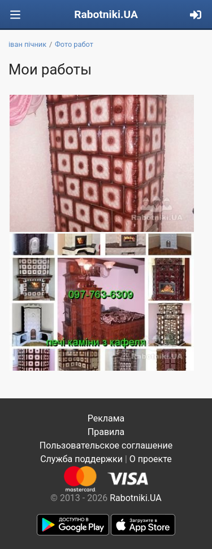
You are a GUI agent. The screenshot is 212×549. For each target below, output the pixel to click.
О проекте (150, 459)
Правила (106, 432)
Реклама (106, 418)
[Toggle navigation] (15, 15)
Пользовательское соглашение (106, 445)
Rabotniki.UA (106, 14)
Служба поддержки (81, 459)
